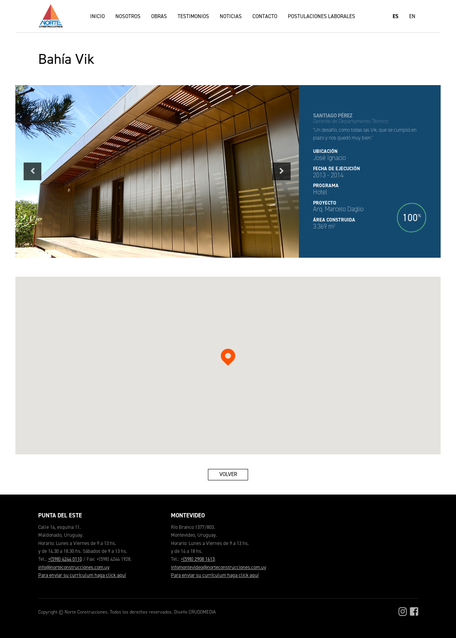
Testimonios (193, 16)
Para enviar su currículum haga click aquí (82, 575)
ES (396, 16)
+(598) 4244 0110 (65, 559)
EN (412, 16)
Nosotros (128, 16)
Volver (228, 474)
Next (281, 171)
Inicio (97, 16)
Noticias (231, 16)
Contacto (264, 16)
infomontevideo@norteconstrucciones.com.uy (218, 567)
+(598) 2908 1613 (198, 559)
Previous (32, 171)
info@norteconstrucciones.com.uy (73, 567)
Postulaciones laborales (321, 16)
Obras (159, 16)
